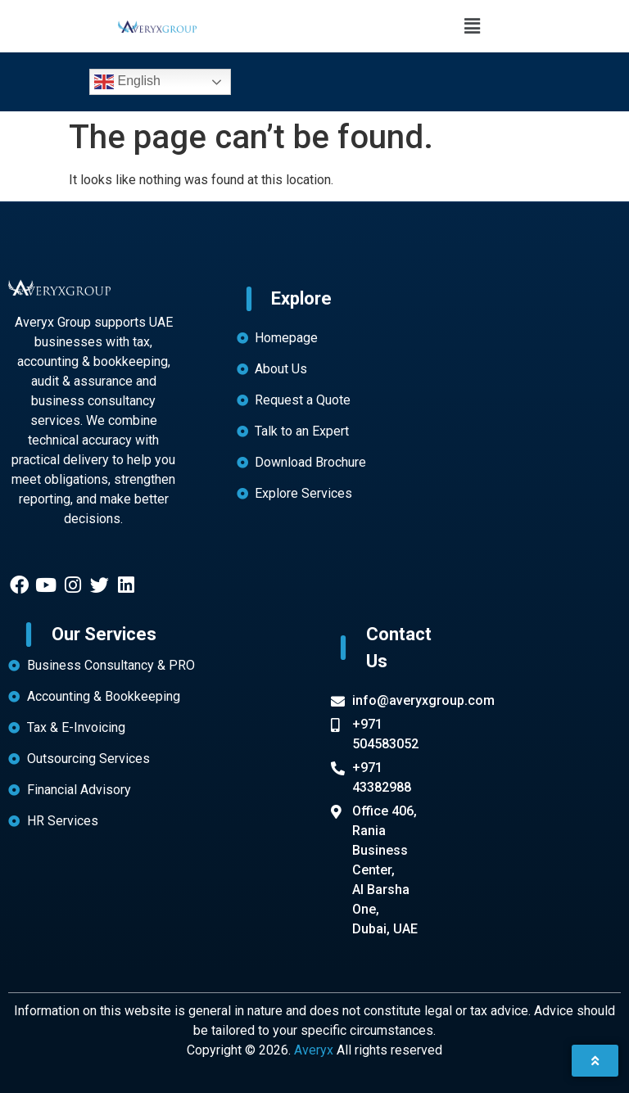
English (127, 82)
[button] (472, 26)
